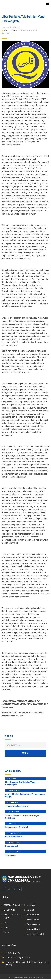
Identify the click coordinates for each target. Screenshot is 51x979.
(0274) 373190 (13, 950)
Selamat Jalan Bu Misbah (16, 825)
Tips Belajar (10, 853)
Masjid (7, 925)
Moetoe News (33, 927)
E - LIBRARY (9, 907)
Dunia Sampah (11, 844)
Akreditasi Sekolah (35, 931)
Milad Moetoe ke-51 (14, 834)
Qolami (7, 930)
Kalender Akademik (13, 902)
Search (25, 751)
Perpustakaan (33, 922)
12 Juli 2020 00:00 (11, 25)
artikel (6, 31)
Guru (6, 920)
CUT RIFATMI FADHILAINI (21, 28)
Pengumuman (33, 912)
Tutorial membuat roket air (17, 803)
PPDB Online (33, 917)
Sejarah (30, 907)
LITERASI (31, 902)
